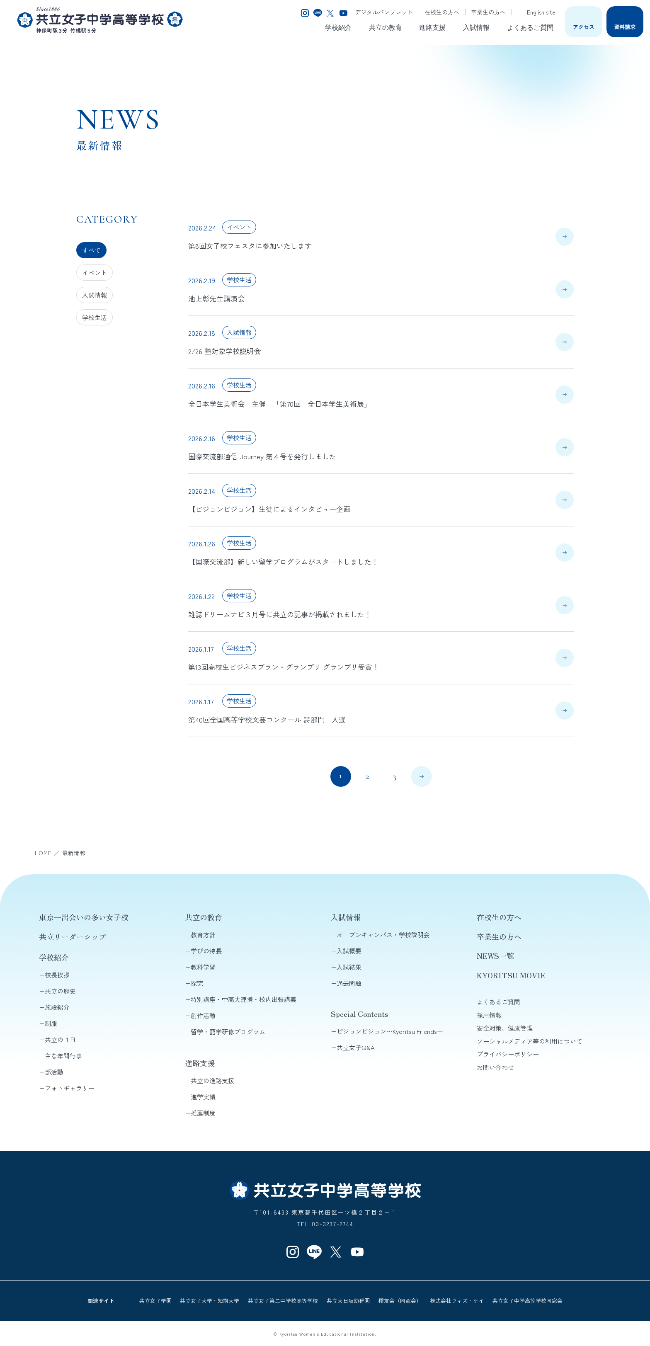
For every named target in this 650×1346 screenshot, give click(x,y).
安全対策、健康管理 (505, 1027)
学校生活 (94, 317)
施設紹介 (57, 1007)
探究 (197, 983)
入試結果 (349, 967)
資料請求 (624, 27)
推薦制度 (203, 1112)
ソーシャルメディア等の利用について (529, 1041)
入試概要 (349, 950)
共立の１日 (60, 1039)
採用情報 (489, 1015)
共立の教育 (385, 27)
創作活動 (203, 1015)
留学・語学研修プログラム (228, 1031)
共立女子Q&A (356, 1047)
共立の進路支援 (212, 1080)
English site (536, 12)
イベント (94, 272)
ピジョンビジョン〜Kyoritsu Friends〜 (390, 1031)
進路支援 (432, 27)
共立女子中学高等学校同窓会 (527, 1301)
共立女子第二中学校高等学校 (283, 1301)
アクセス (583, 27)
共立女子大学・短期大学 (209, 1301)
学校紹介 (338, 27)
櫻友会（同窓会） (400, 1301)
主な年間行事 (63, 1055)
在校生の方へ (441, 12)
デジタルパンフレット (384, 12)
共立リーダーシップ (72, 936)
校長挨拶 (57, 974)
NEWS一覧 (495, 955)
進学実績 (203, 1096)
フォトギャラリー (70, 1088)
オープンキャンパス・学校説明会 (383, 934)
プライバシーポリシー (508, 1054)
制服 (51, 1023)
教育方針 (203, 934)
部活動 (54, 1071)
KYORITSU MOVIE (511, 975)
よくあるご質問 (530, 27)
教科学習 (203, 967)
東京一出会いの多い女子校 (84, 917)
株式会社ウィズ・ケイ (457, 1301)
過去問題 (349, 983)
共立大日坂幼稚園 (348, 1301)
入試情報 (476, 27)
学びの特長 (206, 950)
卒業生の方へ (488, 12)
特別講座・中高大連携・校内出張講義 (243, 999)
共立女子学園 (155, 1301)
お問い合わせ (495, 1067)
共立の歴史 (60, 991)
